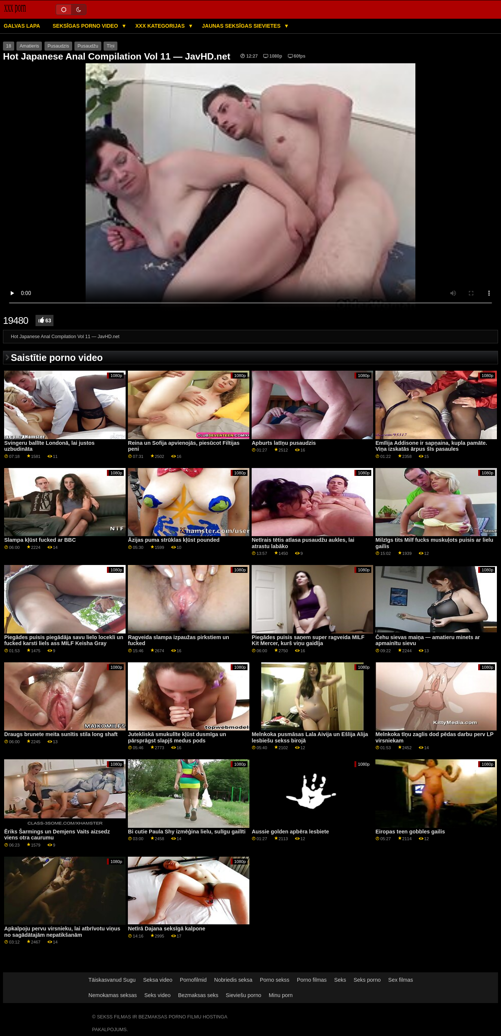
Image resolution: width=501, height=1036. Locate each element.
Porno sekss (274, 980)
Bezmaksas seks (198, 995)
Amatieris (29, 46)
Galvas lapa (22, 26)
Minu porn (281, 995)
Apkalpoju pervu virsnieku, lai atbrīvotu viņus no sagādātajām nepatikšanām (62, 932)
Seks (340, 980)
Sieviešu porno (243, 995)
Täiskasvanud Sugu (112, 980)
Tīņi (110, 46)
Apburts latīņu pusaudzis (284, 443)
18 (8, 46)
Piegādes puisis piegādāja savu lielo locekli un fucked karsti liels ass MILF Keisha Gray (63, 640)
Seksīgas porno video (86, 26)
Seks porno (367, 980)
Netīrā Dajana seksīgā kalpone (166, 929)
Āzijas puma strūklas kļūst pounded (173, 540)
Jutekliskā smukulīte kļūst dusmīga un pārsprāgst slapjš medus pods (177, 737)
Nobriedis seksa (233, 980)
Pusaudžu (87, 46)
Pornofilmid (193, 980)
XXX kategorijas (160, 26)
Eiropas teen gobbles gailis (410, 832)
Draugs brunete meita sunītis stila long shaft (60, 734)
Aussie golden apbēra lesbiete (290, 832)
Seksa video (157, 980)
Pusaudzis (58, 46)
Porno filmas (312, 980)
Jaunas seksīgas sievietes (242, 26)
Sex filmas (400, 980)
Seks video (157, 995)
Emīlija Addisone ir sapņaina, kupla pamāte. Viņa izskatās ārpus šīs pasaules (431, 446)
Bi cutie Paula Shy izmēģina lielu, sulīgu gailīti (186, 832)
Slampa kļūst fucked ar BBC (40, 540)
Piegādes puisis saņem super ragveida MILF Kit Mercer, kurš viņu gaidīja (308, 640)
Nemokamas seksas (113, 995)
